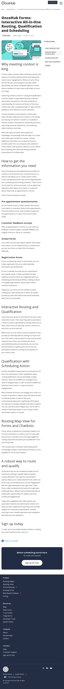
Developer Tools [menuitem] (9, 619)
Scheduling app (51, 58)
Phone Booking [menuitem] (8, 587)
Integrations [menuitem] (7, 616)
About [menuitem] (5, 632)
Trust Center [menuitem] (8, 613)
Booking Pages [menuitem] (8, 581)
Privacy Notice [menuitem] (7, 674)
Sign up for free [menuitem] (9, 655)
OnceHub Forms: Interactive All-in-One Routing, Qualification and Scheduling (39, 9)
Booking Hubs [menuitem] (8, 584)
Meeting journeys (52, 62)
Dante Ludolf (17, 36)
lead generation (10, 9)
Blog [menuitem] (4, 607)
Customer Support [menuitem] (10, 652)
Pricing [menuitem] (5, 596)
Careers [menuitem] (6, 638)
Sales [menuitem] (5, 649)
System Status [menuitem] (8, 622)
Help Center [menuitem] (7, 610)
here (26, 532)
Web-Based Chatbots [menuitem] (11, 593)
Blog (2, 9)
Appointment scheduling (50, 53)
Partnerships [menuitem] (8, 635)
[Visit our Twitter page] (43, 668)
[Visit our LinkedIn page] (47, 668)
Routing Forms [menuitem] (8, 590)
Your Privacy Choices (12, 677)
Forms (47, 66)
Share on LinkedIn (9, 541)
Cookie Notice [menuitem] (19, 674)
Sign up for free (32, 563)
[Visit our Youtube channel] (51, 668)
